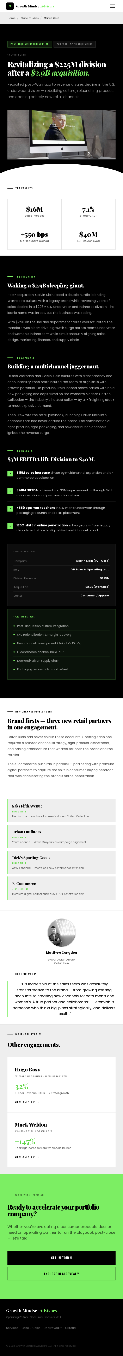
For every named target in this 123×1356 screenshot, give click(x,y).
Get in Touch (61, 1258)
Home (11, 18)
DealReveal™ (53, 1328)
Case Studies (30, 18)
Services (12, 1328)
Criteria (70, 1328)
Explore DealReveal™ (61, 1274)
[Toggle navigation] (113, 6)
